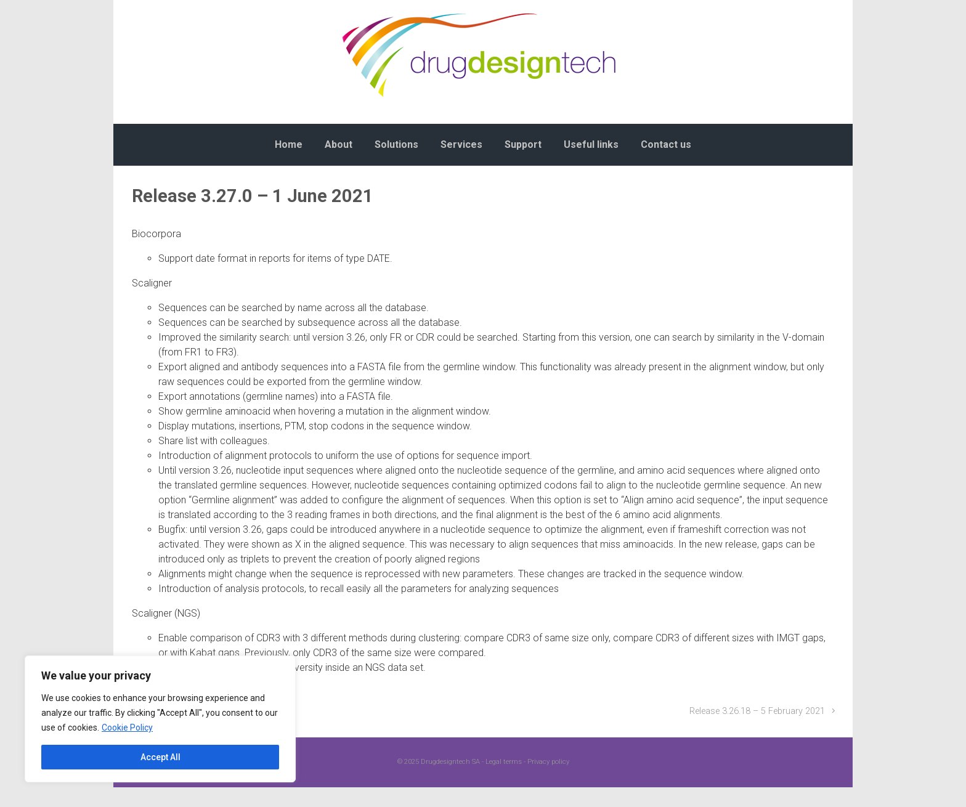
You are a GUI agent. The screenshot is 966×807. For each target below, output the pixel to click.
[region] (160, 718)
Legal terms (503, 762)
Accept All (160, 757)
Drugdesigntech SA (450, 762)
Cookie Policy (127, 727)
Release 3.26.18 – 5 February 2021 (757, 711)
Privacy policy (548, 762)
